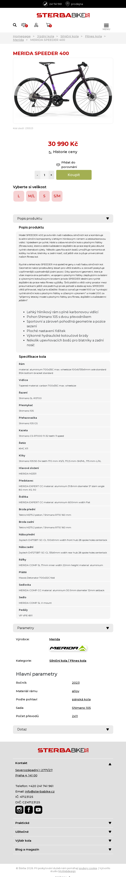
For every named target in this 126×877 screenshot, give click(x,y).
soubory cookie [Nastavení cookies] (88, 868)
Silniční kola (70, 36)
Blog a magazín (63, 849)
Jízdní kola (45, 36)
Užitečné (63, 832)
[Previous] (17, 91)
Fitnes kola (93, 36)
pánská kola (81, 699)
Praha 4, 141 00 (26, 775)
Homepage (22, 36)
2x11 (75, 716)
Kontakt (63, 763)
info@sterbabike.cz (40, 791)
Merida (18, 40)
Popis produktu (63, 218)
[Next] (108, 91)
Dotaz (63, 729)
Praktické (63, 823)
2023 (76, 682)
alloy (75, 691)
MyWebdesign (67, 871)
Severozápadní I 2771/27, (34, 770)
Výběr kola (63, 840)
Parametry (63, 628)
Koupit (74, 175)
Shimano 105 (81, 708)
